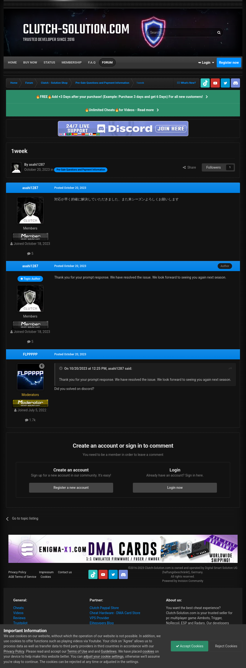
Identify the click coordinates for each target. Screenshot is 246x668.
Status (49, 62)
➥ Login (206, 62)
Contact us (65, 572)
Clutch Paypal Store (104, 608)
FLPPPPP (30, 354)
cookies (148, 651)
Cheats (18, 608)
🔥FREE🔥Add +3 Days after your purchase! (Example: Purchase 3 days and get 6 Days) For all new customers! (119, 97)
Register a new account (71, 488)
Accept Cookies (189, 646)
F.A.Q (92, 62)
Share (189, 167)
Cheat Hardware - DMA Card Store (115, 613)
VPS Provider (99, 618)
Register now (229, 62)
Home (12, 62)
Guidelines (109, 651)
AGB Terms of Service (22, 577)
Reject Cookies (225, 646)
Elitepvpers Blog (102, 623)
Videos (18, 613)
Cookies (46, 577)
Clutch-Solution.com (158, 568)
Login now (175, 488)
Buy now (30, 62)
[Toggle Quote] (61, 368)
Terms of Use (77, 651)
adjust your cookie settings (103, 656)
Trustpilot (20, 623)
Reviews (19, 618)
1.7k (30, 420)
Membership (71, 62)
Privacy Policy (17, 572)
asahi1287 (30, 188)
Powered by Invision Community (182, 581)
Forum (107, 62)
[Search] (169, 32)
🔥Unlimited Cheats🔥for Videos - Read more (119, 110)
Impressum (46, 572)
